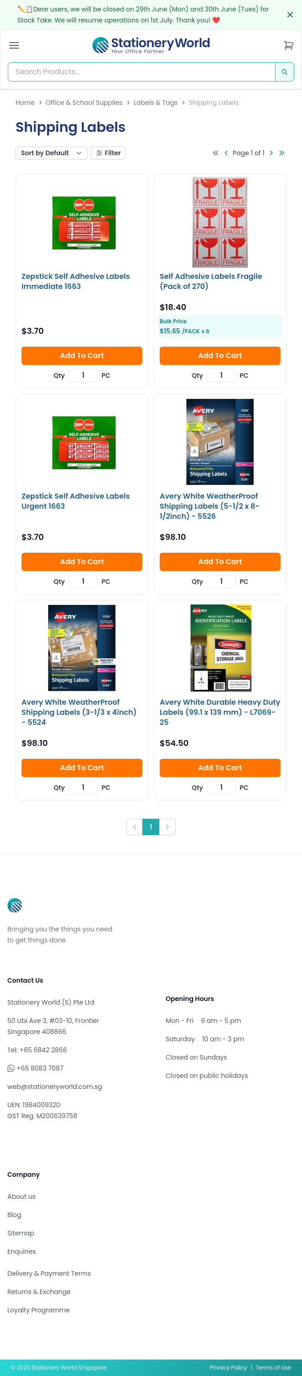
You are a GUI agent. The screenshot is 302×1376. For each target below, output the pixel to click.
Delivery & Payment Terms (49, 1273)
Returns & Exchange (38, 1291)
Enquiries (21, 1251)
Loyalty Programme (38, 1310)
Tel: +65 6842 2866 (37, 1050)
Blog (14, 1214)
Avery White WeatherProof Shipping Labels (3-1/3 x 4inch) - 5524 (79, 712)
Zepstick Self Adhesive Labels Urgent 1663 (76, 501)
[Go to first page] (215, 153)
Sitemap (20, 1233)
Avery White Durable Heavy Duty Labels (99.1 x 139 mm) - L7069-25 (220, 712)
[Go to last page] (281, 153)
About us (21, 1196)
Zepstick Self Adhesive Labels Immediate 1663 (76, 281)
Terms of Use (273, 1367)
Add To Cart (82, 355)
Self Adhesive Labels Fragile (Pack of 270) (211, 281)
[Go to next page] (270, 153)
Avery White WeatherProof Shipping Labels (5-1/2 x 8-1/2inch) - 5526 (209, 506)
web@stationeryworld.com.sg (54, 1086)
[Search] (284, 72)
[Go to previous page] (226, 153)
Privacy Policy (228, 1367)
